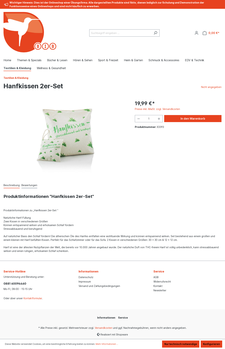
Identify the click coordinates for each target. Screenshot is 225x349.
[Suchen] (155, 33)
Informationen (88, 271)
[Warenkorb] (211, 33)
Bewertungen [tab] (29, 185)
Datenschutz (86, 277)
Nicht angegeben (211, 86)
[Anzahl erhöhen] (159, 118)
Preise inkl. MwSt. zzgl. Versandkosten (157, 108)
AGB (156, 277)
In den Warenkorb (193, 118)
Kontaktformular (33, 298)
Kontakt (157, 285)
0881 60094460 (15, 283)
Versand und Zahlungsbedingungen (99, 285)
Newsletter (159, 290)
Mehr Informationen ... (107, 344)
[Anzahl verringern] (138, 118)
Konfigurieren (211, 343)
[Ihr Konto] (196, 33)
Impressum (85, 281)
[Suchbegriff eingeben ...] (120, 33)
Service (158, 271)
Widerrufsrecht (162, 281)
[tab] (12, 185)
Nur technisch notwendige (180, 343)
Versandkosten (103, 327)
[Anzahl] (149, 118)
